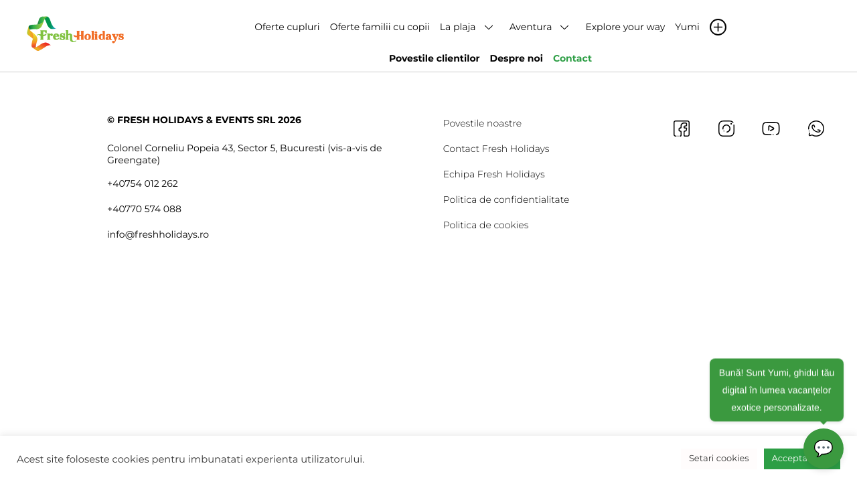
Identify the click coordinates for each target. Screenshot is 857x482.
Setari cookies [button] (719, 458)
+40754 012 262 (142, 183)
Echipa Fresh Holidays (494, 174)
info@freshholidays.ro (158, 234)
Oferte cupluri (286, 27)
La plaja (458, 27)
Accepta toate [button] (802, 458)
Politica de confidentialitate (506, 199)
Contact (572, 58)
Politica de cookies (486, 225)
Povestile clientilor (434, 58)
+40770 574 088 (144, 209)
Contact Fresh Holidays (496, 149)
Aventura (531, 27)
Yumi (687, 27)
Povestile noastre (482, 123)
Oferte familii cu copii (380, 27)
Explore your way (625, 27)
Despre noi (516, 58)
